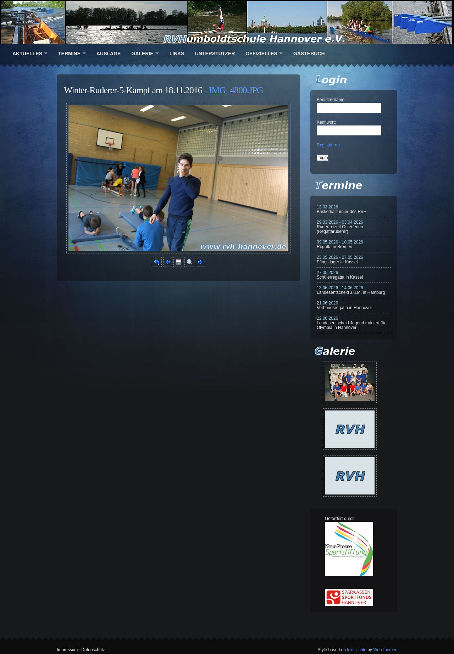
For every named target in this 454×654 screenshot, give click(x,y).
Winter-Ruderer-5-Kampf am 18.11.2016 (133, 90)
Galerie (142, 53)
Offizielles (261, 53)
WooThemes (385, 649)
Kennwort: (326, 122)
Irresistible (356, 649)
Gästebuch (309, 53)
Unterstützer (215, 53)
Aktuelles (27, 53)
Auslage (108, 53)
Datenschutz (93, 649)
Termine (69, 53)
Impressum (67, 649)
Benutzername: (331, 99)
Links (177, 53)
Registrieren (328, 144)
